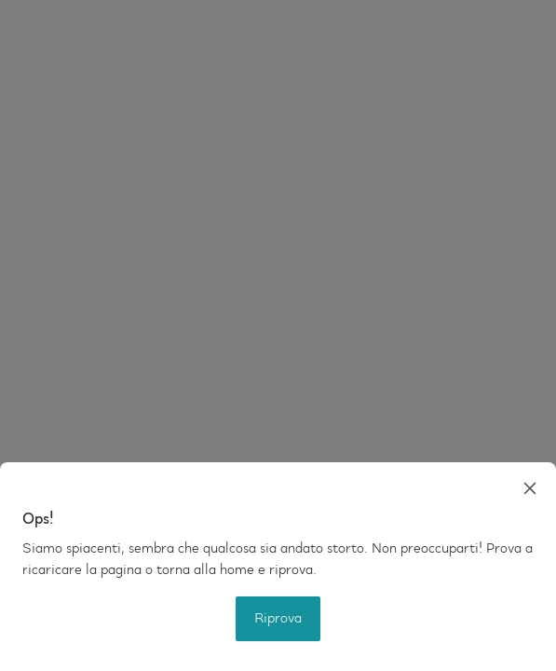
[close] (530, 488)
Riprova (278, 619)
